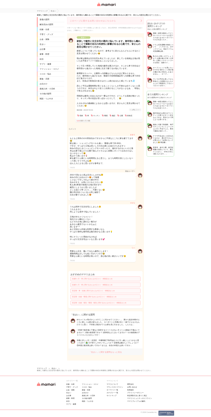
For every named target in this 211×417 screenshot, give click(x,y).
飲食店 (129, 116)
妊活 (41, 59)
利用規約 (130, 390)
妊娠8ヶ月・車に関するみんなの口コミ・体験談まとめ (92, 279)
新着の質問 (44, 19)
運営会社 (130, 384)
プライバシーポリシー (135, 393)
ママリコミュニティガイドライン (139, 398)
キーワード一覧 (112, 390)
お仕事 (42, 49)
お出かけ (43, 84)
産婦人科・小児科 (47, 89)
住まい (42, 44)
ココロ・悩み (45, 74)
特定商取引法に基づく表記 (137, 396)
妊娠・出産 (44, 29)
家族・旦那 (44, 79)
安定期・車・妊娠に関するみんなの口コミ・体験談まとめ (93, 291)
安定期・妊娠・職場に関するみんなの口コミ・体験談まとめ (94, 297)
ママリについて (112, 384)
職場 (106, 116)
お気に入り (136, 110)
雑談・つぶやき (46, 98)
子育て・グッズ (46, 34)
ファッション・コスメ (49, 69)
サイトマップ (111, 396)
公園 (121, 116)
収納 (81, 116)
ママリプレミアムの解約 (136, 401)
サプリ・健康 (45, 64)
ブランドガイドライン (115, 387)
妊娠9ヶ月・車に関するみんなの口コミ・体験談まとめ (92, 285)
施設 (113, 116)
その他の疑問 (45, 94)
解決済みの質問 (46, 24)
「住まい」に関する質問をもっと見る (105, 352)
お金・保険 (44, 39)
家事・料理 (44, 54)
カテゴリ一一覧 (112, 393)
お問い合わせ (132, 387)
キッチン (96, 116)
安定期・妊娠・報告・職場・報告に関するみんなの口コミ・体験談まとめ (99, 303)
